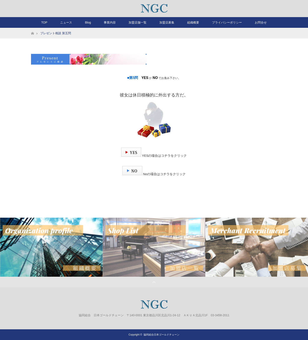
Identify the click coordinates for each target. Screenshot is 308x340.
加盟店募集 (166, 22)
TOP (44, 22)
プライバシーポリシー (227, 22)
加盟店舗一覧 (138, 22)
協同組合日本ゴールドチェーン (161, 334)
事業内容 (110, 22)
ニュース (66, 22)
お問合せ (261, 22)
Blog (88, 22)
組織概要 (193, 22)
